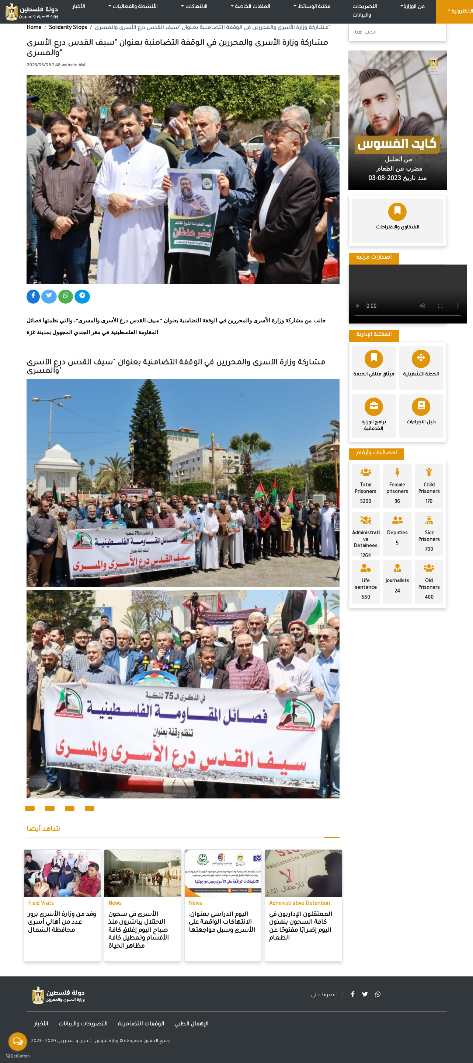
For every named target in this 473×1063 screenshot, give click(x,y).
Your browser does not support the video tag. (408, 294)
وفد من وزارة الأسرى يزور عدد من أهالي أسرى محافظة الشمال (62, 923)
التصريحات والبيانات (364, 11)
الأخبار (79, 7)
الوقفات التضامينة (141, 1025)
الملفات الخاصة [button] (252, 7)
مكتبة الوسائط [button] (313, 7)
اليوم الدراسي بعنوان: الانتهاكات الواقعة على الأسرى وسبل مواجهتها (222, 923)
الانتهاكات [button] (195, 7)
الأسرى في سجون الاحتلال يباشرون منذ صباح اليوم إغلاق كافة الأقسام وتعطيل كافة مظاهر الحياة (138, 931)
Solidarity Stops (68, 28)
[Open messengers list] (17, 1041)
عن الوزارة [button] (414, 7)
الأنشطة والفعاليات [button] (134, 7)
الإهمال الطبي (191, 1025)
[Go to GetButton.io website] (17, 1055)
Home (34, 28)
